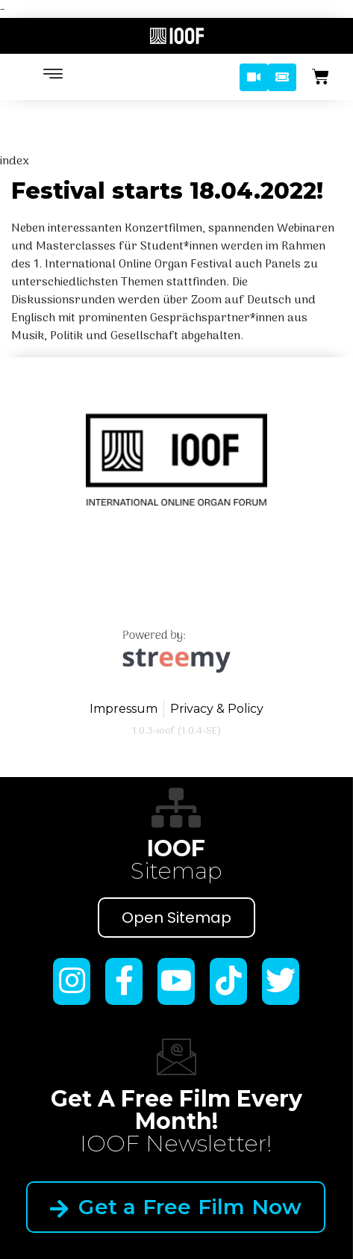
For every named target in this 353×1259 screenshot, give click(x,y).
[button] (254, 77)
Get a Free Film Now (176, 1184)
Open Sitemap (176, 917)
